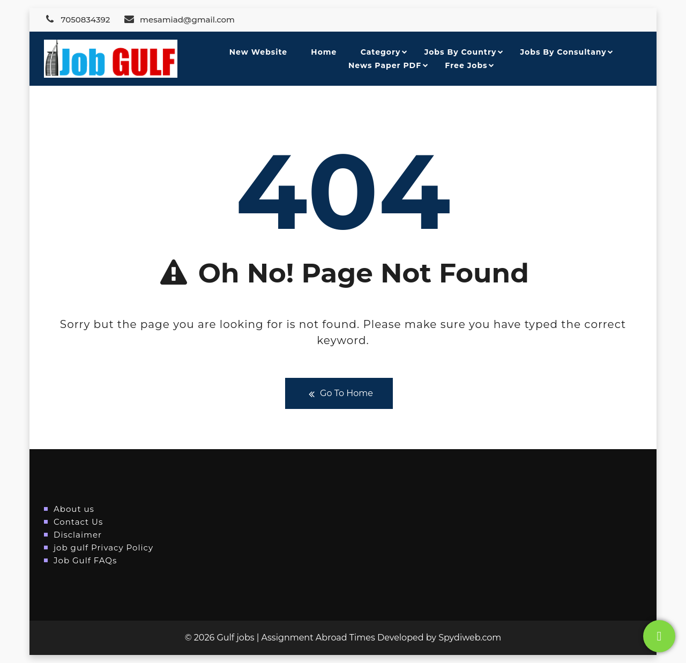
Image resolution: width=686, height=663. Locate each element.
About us (74, 509)
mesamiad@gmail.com (179, 19)
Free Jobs (466, 65)
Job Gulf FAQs (85, 560)
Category (381, 52)
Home (324, 52)
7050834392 (77, 19)
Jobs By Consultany (563, 52)
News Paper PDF (384, 65)
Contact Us (78, 522)
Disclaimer (78, 535)
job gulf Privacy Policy (103, 547)
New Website (258, 52)
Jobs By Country (460, 52)
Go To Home (339, 393)
